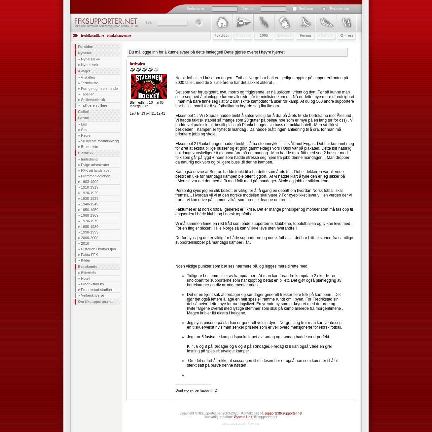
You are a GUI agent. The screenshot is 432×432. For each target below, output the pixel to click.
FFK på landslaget (95, 170)
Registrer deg (339, 8)
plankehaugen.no (119, 35)
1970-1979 (89, 221)
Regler (86, 135)
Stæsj (279, 45)
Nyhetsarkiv (90, 59)
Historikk (85, 153)
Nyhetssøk (89, 65)
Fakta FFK (89, 255)
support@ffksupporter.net (283, 413)
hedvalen (137, 63)
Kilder (85, 260)
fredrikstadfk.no (92, 35)
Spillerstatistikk (93, 100)
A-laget (84, 71)
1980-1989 (89, 227)
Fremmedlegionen (95, 176)
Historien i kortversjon (98, 249)
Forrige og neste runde (99, 88)
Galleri (321, 45)
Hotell (85, 278)
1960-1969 (89, 215)
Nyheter (84, 53)
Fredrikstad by (92, 284)
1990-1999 (89, 232)
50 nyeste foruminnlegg (100, 141)
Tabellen (87, 94)
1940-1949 (89, 204)
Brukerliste (89, 147)
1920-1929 (89, 193)
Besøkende (87, 267)
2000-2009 (89, 238)
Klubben (240, 45)
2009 (257, 45)
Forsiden (219, 45)
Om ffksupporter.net (95, 302)
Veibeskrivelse (92, 295)
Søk (148, 22)
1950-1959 (89, 210)
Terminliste (89, 83)
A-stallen (88, 77)
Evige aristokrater (95, 165)
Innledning (89, 159)
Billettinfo (88, 273)
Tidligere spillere (94, 105)
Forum (300, 45)
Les (84, 124)
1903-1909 (89, 182)
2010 (85, 243)
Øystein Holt (243, 417)
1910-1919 (89, 187)
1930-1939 (89, 198)
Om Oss (344, 45)
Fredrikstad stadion (96, 290)
